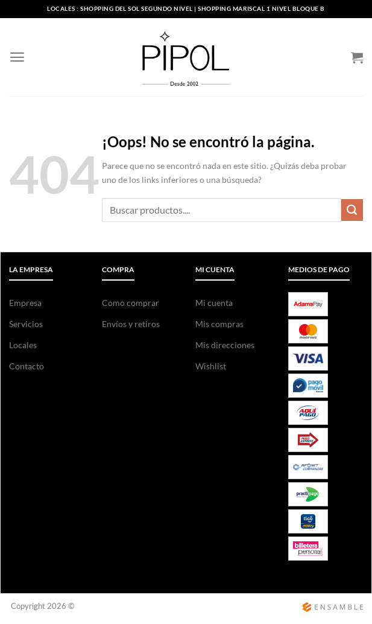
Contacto (26, 366)
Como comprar (130, 303)
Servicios (26, 324)
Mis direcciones (224, 345)
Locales (23, 345)
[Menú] (17, 57)
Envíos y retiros (131, 324)
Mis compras (219, 324)
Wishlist (210, 366)
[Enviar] (352, 210)
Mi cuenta (214, 303)
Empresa (25, 303)
